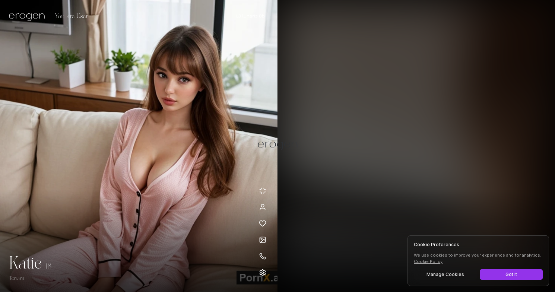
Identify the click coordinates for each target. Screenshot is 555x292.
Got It (511, 274)
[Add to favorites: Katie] (262, 223)
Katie (25, 264)
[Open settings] (263, 273)
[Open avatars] (263, 240)
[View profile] (263, 207)
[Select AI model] (250, 16)
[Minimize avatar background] (263, 191)
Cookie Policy (428, 261)
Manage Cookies (445, 274)
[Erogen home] (29, 16)
